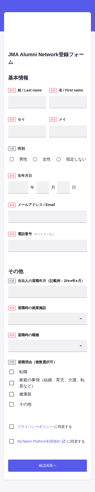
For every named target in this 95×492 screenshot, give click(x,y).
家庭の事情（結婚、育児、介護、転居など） (52, 383)
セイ (21, 119)
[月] (43, 187)
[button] (47, 319)
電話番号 (25, 234)
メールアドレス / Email (36, 205)
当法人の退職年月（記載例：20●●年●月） (51, 281)
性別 (21, 148)
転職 (23, 372)
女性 (47, 159)
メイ (62, 119)
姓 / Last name (30, 90)
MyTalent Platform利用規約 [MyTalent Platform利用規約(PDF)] (41, 441)
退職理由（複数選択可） (37, 362)
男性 (23, 159)
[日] (63, 187)
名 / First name (71, 90)
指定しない (76, 159)
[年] (18, 187)
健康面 (25, 394)
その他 (25, 404)
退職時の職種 (28, 335)
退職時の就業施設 (32, 308)
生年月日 (25, 176)
